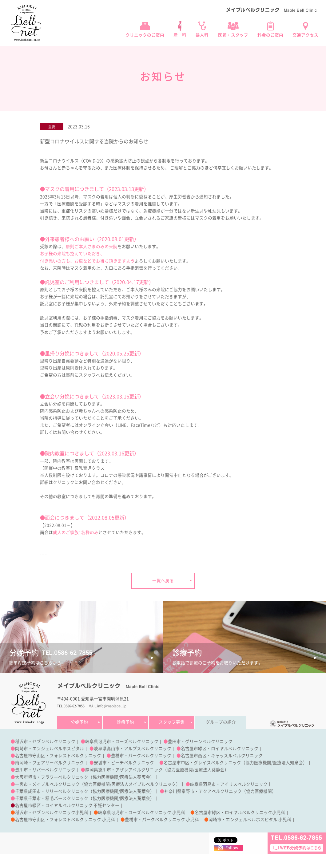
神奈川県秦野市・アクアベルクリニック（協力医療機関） (220, 791)
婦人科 (202, 35)
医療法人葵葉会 (135, 791)
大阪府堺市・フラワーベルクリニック (51, 777)
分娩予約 (79, 722)
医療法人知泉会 (288, 763)
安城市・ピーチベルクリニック (124, 763)
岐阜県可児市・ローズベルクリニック (121, 741)
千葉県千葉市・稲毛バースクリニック (51, 798)
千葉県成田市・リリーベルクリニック (51, 791)
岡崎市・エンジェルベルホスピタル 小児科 (250, 819)
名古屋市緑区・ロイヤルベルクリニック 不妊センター (67, 805)
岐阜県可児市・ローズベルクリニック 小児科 (141, 812)
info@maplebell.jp (111, 706)
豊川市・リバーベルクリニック (45, 770)
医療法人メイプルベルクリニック (143, 784)
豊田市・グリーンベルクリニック (200, 741)
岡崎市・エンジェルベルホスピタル (49, 748)
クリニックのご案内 (144, 35)
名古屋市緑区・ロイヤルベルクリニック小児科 (240, 812)
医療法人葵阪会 (135, 777)
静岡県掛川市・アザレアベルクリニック (124, 770)
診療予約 (125, 722)
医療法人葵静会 (209, 770)
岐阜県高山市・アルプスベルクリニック (132, 748)
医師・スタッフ (233, 35)
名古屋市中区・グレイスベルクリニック (202, 763)
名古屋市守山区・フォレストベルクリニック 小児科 (65, 819)
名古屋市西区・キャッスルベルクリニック (222, 755)
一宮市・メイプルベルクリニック (47, 784)
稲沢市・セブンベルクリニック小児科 (51, 812)
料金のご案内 (270, 35)
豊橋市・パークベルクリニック (141, 755)
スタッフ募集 (172, 722)
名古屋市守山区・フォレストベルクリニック (58, 755)
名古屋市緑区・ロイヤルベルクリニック (219, 748)
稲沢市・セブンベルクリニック (45, 741)
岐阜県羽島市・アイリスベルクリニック (229, 784)
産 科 (179, 35)
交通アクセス (305, 35)
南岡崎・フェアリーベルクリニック (49, 763)
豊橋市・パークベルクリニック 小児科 (162, 819)
